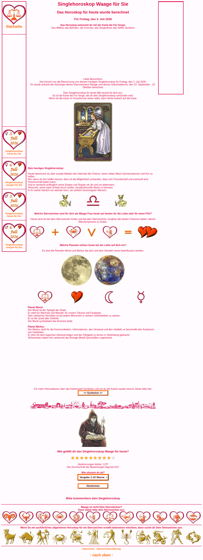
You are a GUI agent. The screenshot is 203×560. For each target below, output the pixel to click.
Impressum (88, 548)
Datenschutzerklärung (109, 548)
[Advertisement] (14, 80)
